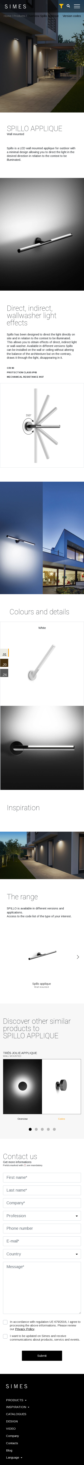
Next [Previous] (78, 957)
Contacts (12, 1443)
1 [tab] (30, 1131)
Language (14, 1457)
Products (19, 16)
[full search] (61, 6)
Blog (9, 1450)
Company (12, 1436)
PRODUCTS (16, 1400)
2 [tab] (36, 1131)
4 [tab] (48, 1131)
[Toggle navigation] (77, 6)
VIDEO (11, 1428)
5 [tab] (54, 1131)
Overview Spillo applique (43, 16)
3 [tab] (42, 1131)
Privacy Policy (24, 1329)
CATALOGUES (16, 1414)
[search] (68, 6)
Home (7, 16)
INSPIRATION (17, 1407)
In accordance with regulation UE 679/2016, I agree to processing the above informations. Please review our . (45, 1325)
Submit (42, 1355)
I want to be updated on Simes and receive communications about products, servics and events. (45, 1337)
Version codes (72, 16)
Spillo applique (41, 982)
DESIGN (12, 1421)
